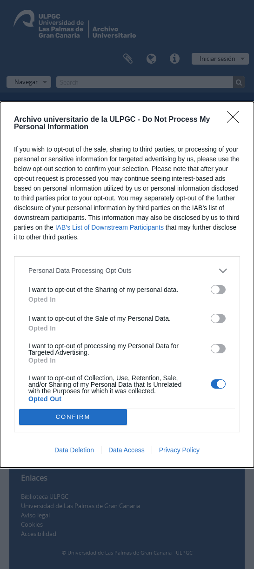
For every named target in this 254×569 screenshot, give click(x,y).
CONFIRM (73, 416)
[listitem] (127, 271)
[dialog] (127, 285)
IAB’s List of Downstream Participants (109, 227)
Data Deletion (74, 450)
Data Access (126, 450)
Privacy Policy (179, 450)
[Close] (236, 120)
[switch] (218, 289)
